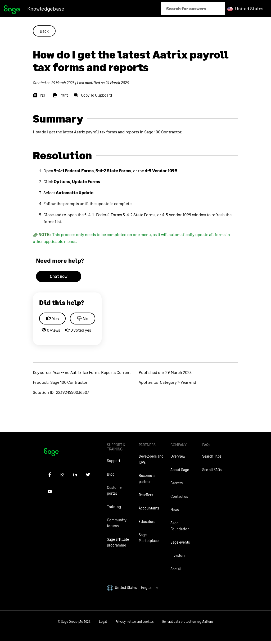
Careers (176, 483)
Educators (147, 521)
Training (114, 506)
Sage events (180, 542)
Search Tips (211, 456)
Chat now (58, 276)
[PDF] (39, 95)
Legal (103, 622)
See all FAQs (212, 469)
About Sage (179, 469)
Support (113, 460)
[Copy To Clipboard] (93, 95)
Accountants (149, 508)
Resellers (146, 495)
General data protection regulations (187, 622)
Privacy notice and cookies (134, 622)
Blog (111, 474)
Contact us (179, 496)
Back (44, 30)
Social (175, 569)
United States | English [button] (133, 587)
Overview (177, 456)
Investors (177, 555)
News (174, 509)
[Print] (60, 95)
